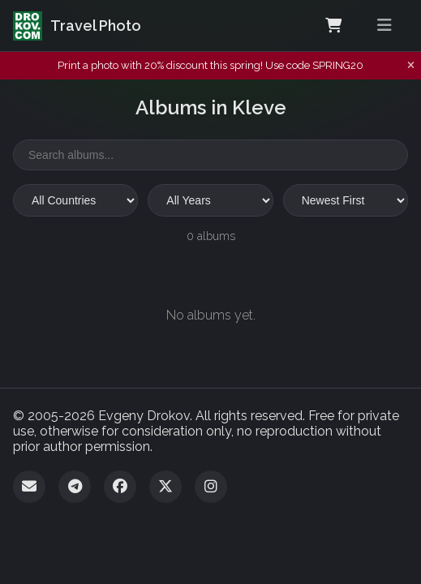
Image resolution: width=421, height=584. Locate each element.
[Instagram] (211, 486)
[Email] (29, 486)
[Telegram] (74, 486)
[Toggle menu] (384, 25)
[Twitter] (165, 486)
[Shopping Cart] (333, 26)
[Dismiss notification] (411, 66)
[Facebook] (120, 486)
